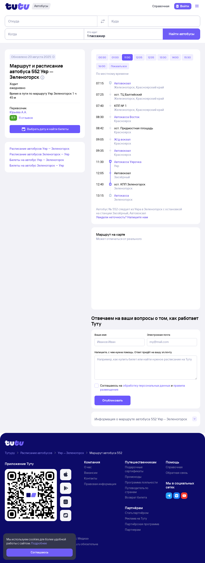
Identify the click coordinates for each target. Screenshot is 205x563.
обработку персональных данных (146, 385)
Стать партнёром (136, 513)
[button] (65, 474)
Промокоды (133, 477)
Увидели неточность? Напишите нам (122, 217)
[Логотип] (17, 6)
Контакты (90, 478)
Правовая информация (100, 484)
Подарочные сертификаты (134, 469)
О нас (88, 467)
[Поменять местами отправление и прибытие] (102, 21)
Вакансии (90, 473)
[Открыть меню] (197, 6)
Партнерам (133, 530)
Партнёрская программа (142, 524)
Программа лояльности (141, 482)
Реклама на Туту (136, 518)
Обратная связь (177, 473)
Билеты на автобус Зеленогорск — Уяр (37, 165)
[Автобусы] (41, 6)
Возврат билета (136, 497)
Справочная (160, 6)
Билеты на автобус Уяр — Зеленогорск (37, 160)
